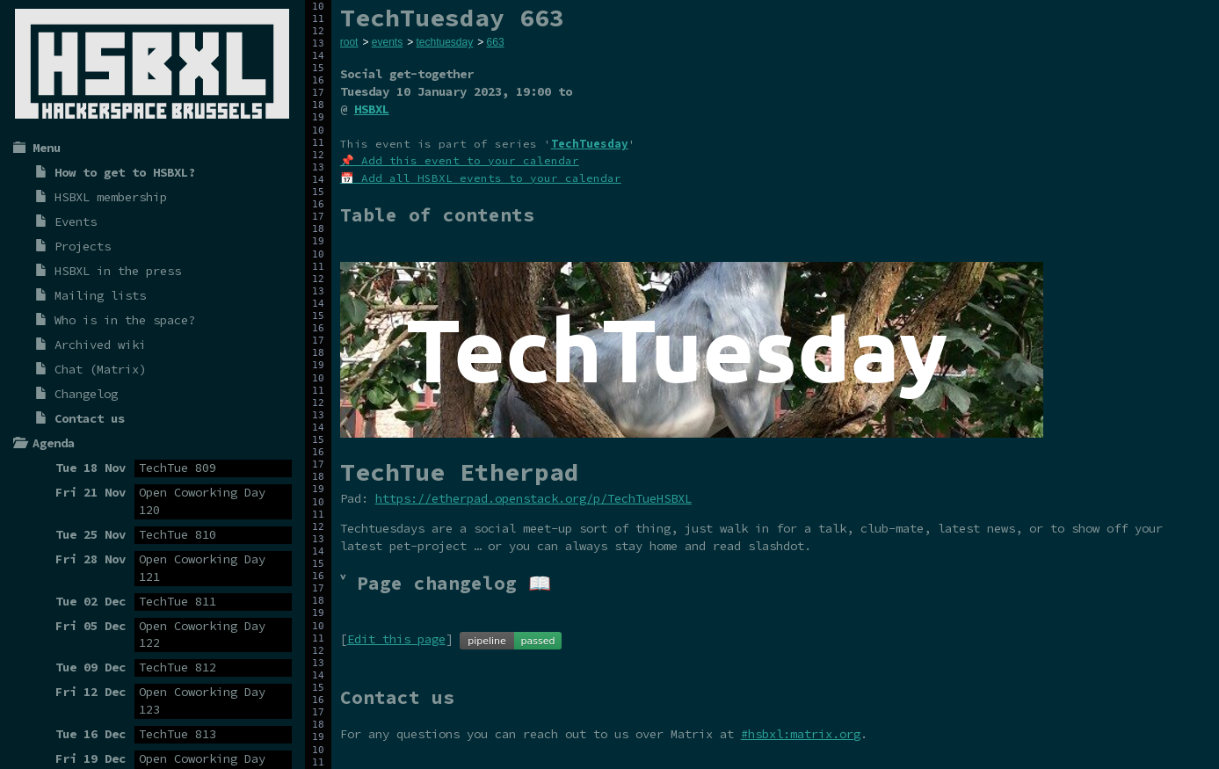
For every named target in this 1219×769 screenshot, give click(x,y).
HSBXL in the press (117, 271)
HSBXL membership (110, 197)
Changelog (86, 394)
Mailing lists (100, 295)
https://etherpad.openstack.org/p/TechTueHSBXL (533, 498)
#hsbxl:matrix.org (800, 734)
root (349, 42)
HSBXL (371, 109)
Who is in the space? (124, 320)
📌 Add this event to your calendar (459, 160)
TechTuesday (589, 143)
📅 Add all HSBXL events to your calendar (480, 178)
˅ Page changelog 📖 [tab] (445, 583)
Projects (82, 246)
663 (495, 42)
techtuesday (444, 42)
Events (75, 221)
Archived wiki (100, 344)
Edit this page (396, 639)
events (387, 42)
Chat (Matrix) (100, 369)
